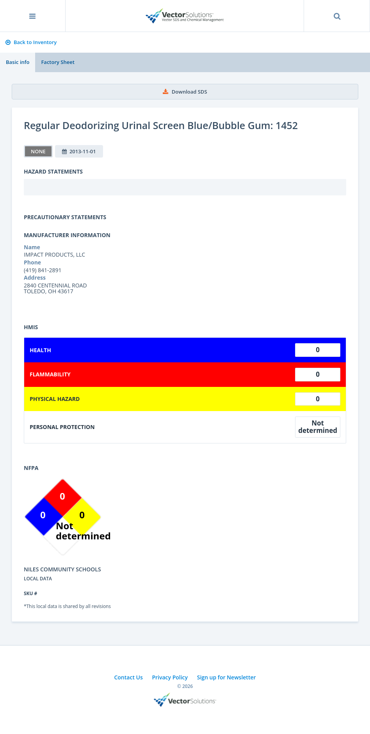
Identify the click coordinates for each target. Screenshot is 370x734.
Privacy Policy (170, 677)
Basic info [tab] (17, 62)
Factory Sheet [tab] (57, 62)
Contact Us (128, 677)
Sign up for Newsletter (226, 677)
